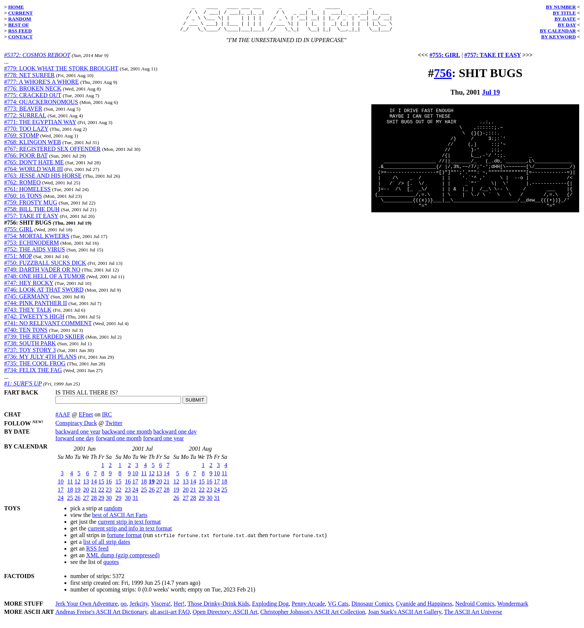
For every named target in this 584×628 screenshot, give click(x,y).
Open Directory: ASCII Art (225, 617)
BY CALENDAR (558, 31)
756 (443, 78)
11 (70, 487)
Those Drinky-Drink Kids (218, 609)
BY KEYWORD (558, 36)
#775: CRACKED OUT (32, 101)
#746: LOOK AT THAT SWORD (43, 295)
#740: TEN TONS (25, 335)
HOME (16, 7)
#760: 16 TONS (23, 201)
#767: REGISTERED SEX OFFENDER (52, 154)
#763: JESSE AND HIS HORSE (43, 181)
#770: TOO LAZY (26, 134)
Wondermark (512, 609)
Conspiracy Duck (76, 428)
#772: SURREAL (25, 121)
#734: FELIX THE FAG (33, 375)
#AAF (62, 420)
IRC (107, 420)
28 (94, 503)
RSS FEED (20, 31)
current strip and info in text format (130, 534)
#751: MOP (18, 262)
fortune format (124, 540)
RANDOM (19, 19)
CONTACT (20, 36)
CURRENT (20, 13)
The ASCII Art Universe (473, 617)
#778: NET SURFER (29, 80)
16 (109, 487)
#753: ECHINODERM (31, 248)
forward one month (119, 444)
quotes (111, 567)
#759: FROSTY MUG (30, 208)
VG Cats (338, 609)
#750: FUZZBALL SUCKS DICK (45, 268)
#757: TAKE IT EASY (31, 221)
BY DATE (565, 19)
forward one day (75, 444)
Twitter (114, 428)
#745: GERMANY (26, 302)
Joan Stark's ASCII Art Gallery (404, 617)
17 (61, 495)
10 (61, 487)
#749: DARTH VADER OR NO (42, 275)
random (113, 514)
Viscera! (161, 609)
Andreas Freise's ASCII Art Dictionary (101, 617)
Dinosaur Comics (372, 609)
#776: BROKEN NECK (32, 94)
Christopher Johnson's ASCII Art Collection (312, 617)
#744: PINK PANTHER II (35, 308)
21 (94, 495)
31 (135, 503)
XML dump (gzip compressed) (122, 561)
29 (101, 503)
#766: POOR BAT (26, 161)
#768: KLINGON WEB (32, 148)
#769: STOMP (21, 141)
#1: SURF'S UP (23, 389)
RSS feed (97, 554)
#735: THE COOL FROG (35, 369)
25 (70, 503)
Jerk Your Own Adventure (86, 609)
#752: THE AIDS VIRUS (34, 255)
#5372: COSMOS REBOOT (37, 60)
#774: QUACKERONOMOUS (41, 107)
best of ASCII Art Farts (119, 520)
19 (77, 495)
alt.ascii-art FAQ (170, 617)
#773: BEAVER (23, 114)
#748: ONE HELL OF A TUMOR (44, 282)
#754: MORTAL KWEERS (36, 241)
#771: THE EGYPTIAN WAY (40, 127)
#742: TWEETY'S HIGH (34, 322)
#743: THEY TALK (27, 315)
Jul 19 (491, 98)
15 (101, 487)
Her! (179, 609)
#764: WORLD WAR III (33, 174)
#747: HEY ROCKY (28, 288)
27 (86, 503)
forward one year (163, 444)
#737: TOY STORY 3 (30, 355)
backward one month (127, 437)
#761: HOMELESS (27, 194)
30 (109, 503)
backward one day (175, 437)
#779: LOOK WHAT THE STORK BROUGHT (61, 74)
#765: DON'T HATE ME (34, 168)
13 (86, 487)
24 (61, 503)
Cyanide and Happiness (424, 609)
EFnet (86, 420)
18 (70, 495)
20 (86, 495)
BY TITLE (564, 13)
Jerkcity (139, 609)
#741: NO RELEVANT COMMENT (48, 329)
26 (77, 503)
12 (77, 487)
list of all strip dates (106, 547)
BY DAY (567, 25)
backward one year (78, 437)
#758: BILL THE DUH (32, 215)
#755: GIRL (18, 235)
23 (109, 495)
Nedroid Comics (474, 609)
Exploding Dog (270, 609)
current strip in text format (129, 527)
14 (94, 487)
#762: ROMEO (22, 188)
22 (101, 495)
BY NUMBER (561, 7)
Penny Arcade (308, 609)
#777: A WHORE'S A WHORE (41, 87)
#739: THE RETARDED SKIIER (44, 342)
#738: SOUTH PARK (30, 349)
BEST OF (18, 25)
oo (124, 609)
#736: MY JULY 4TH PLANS (40, 362)
